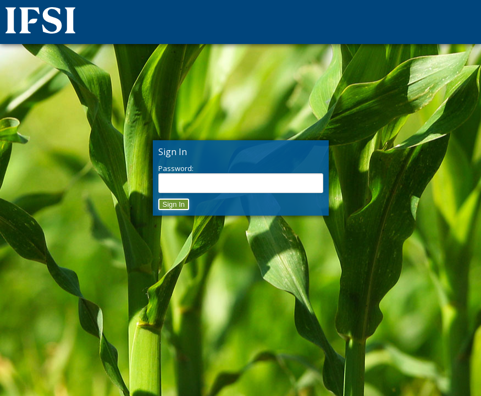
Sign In (174, 204)
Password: (175, 168)
